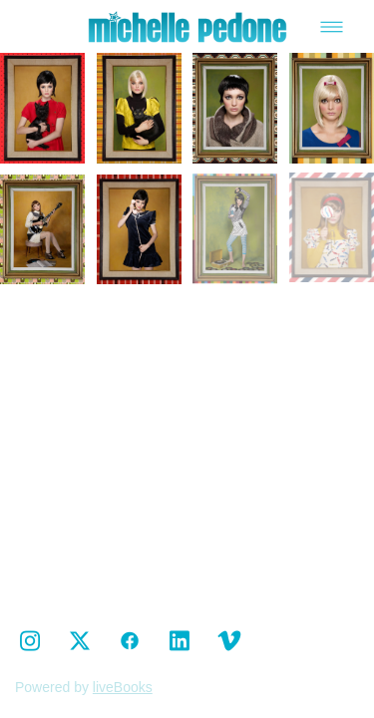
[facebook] (130, 641)
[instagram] (30, 641)
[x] (80, 641)
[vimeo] (229, 641)
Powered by (84, 687)
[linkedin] (179, 641)
